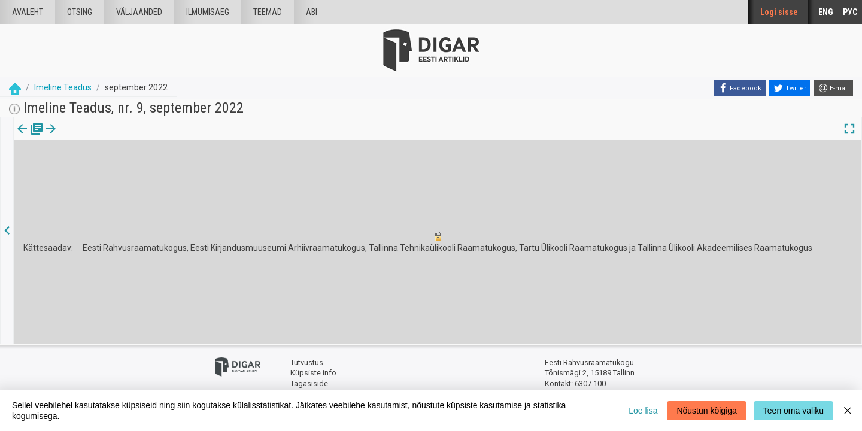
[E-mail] (833, 88)
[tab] (30, 137)
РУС (850, 12)
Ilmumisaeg (207, 12)
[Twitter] (789, 88)
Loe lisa (643, 410)
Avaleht (27, 12)
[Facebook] (740, 88)
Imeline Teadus (63, 87)
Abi (311, 12)
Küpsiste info (313, 372)
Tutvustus (306, 362)
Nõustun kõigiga (706, 410)
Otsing (79, 12)
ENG (825, 12)
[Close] (847, 410)
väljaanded (139, 12)
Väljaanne (30, 137)
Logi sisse (779, 12)
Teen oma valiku (793, 410)
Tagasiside (309, 383)
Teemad (267, 12)
